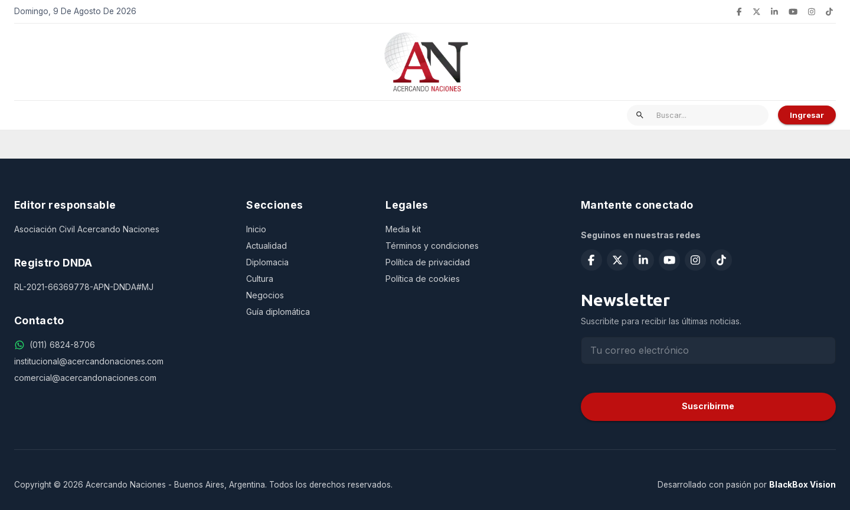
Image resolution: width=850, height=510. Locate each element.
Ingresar (807, 115)
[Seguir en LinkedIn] (774, 12)
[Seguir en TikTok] (829, 12)
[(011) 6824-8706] (62, 345)
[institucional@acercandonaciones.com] (120, 361)
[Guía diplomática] (306, 312)
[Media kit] (468, 229)
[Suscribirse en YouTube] (793, 12)
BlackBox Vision (802, 484)
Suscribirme (708, 406)
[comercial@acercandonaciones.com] (120, 378)
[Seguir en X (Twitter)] (757, 12)
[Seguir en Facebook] (739, 12)
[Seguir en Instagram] (811, 12)
